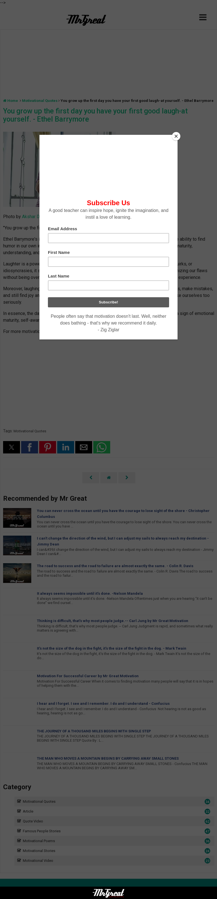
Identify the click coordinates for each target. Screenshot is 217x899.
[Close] (176, 136)
